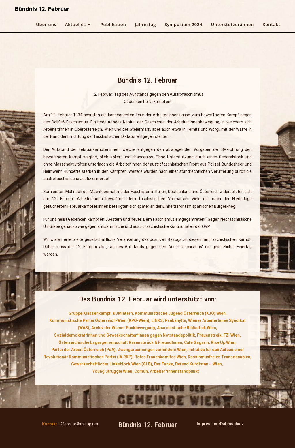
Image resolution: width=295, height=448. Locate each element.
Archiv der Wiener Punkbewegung (123, 327)
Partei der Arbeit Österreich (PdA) (83, 349)
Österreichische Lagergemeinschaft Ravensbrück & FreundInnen (120, 342)
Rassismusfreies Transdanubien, (219, 357)
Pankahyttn (175, 320)
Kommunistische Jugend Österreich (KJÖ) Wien (180, 313)
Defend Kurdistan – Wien (198, 364)
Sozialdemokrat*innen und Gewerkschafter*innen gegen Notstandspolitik (124, 335)
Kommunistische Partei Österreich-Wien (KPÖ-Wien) (99, 320)
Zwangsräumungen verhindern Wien (152, 349)
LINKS (157, 320)
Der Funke (163, 364)
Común (141, 371)
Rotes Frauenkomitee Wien (160, 357)
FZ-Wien (232, 335)
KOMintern (123, 313)
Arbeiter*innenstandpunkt (174, 371)
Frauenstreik (209, 335)
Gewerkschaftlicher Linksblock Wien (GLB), (112, 364)
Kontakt (49, 424)
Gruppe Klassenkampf (90, 313)
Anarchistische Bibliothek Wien (186, 327)
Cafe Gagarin (196, 342)
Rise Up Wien (223, 342)
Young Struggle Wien (112, 371)
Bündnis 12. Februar (147, 425)
